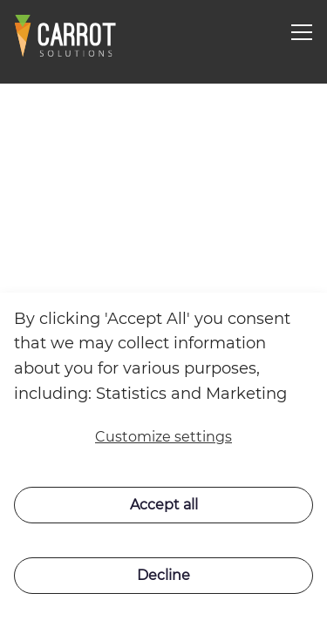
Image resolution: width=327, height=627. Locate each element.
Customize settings (163, 436)
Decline (163, 575)
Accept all (164, 504)
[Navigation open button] (301, 32)
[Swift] (65, 35)
